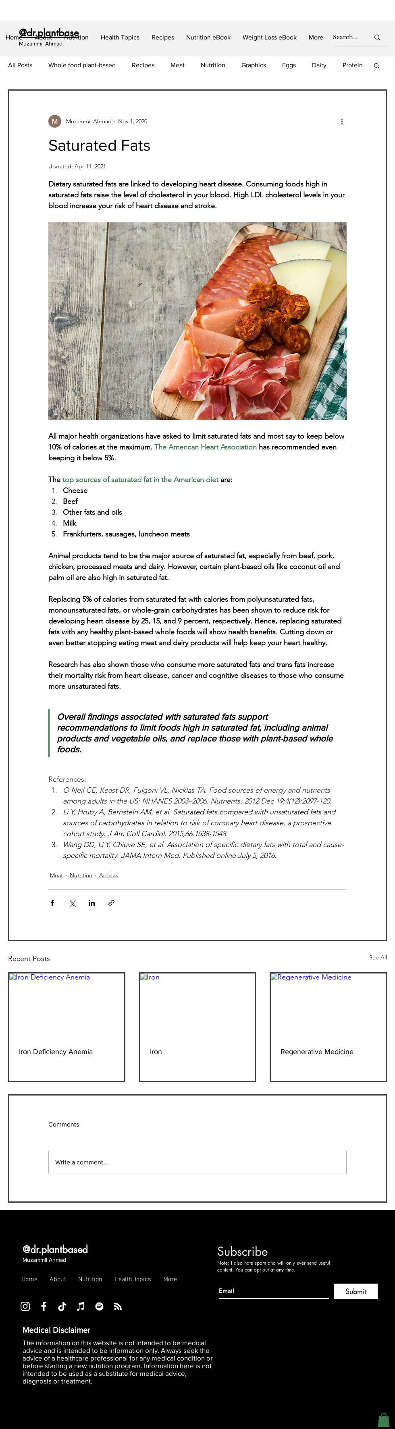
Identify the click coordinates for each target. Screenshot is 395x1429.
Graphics (253, 65)
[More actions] (342, 121)
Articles (108, 875)
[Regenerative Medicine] (328, 1005)
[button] (76, 37)
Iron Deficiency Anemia (56, 1052)
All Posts (20, 65)
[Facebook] (43, 1306)
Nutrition (213, 65)
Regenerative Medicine (317, 1052)
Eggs (289, 65)
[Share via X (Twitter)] (72, 903)
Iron (156, 1052)
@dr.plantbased (55, 1249)
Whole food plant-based (82, 65)
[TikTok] (62, 1306)
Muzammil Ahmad (44, 1260)
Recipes (143, 65)
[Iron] (197, 1005)
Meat (177, 65)
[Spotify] (99, 1306)
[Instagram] (25, 1306)
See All (378, 957)
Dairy (319, 65)
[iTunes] (81, 1306)
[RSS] (118, 1306)
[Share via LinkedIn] (92, 903)
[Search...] (345, 37)
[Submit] (356, 1291)
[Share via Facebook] (52, 903)
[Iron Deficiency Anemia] (66, 1005)
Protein (353, 65)
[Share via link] (111, 903)
